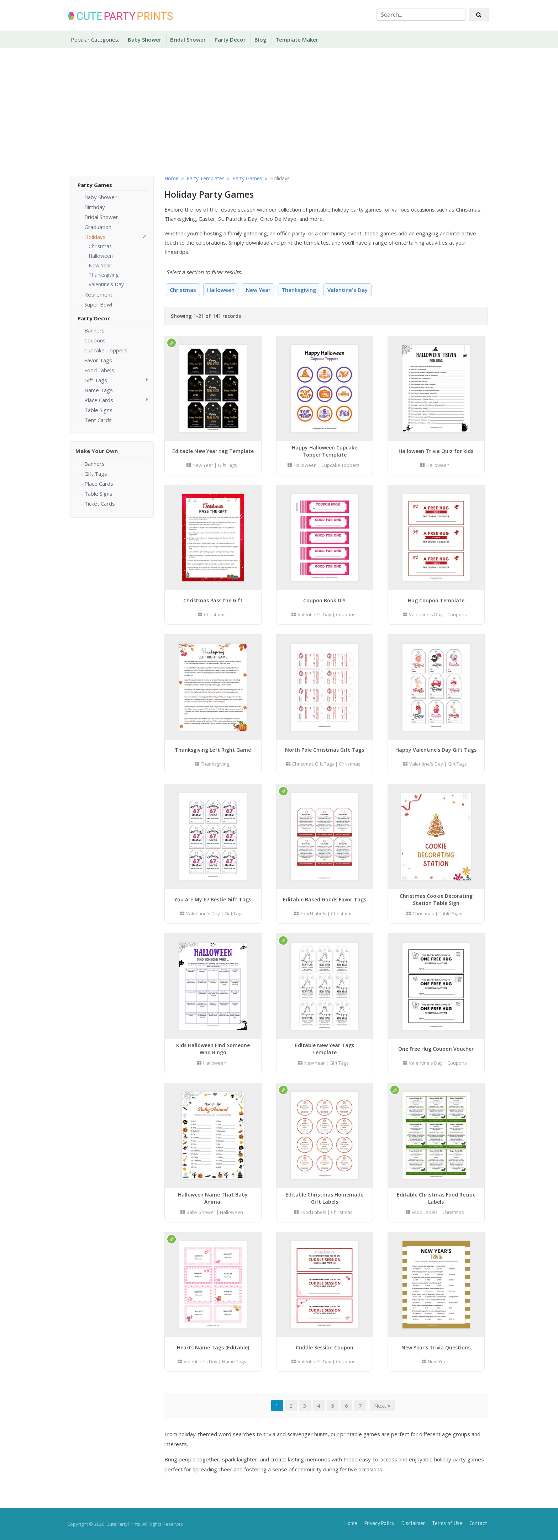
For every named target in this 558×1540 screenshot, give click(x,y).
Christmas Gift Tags (313, 764)
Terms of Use (447, 1523)
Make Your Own (96, 450)
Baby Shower (144, 39)
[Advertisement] (279, 110)
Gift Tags (95, 380)
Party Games (95, 184)
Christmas (100, 246)
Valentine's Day (106, 284)
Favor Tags (98, 360)
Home (350, 1523)
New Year (100, 265)
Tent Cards (98, 419)
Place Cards (98, 400)
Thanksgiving (104, 274)
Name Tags (98, 390)
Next (382, 1405)
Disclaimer (413, 1523)
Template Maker (296, 39)
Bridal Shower (188, 39)
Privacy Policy (379, 1523)
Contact (478, 1523)
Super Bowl (98, 304)
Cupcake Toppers (105, 350)
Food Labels (99, 370)
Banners (94, 330)
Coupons (95, 340)
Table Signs (98, 410)
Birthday (94, 207)
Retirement (98, 294)
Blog (260, 39)
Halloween (101, 255)
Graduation (97, 226)
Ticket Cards (99, 503)
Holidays (95, 236)
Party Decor (230, 39)
